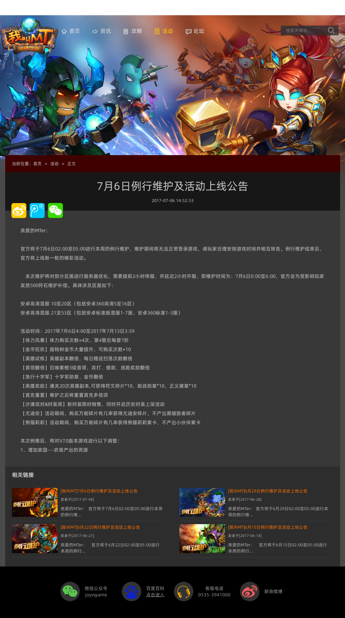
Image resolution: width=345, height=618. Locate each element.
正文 (71, 164)
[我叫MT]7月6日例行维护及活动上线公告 (99, 491)
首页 (74, 31)
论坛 (198, 31)
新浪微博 (273, 591)
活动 (167, 31)
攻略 (136, 31)
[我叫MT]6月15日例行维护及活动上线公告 (268, 527)
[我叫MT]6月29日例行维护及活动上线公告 (268, 491)
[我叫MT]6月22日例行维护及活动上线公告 (100, 527)
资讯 (105, 31)
